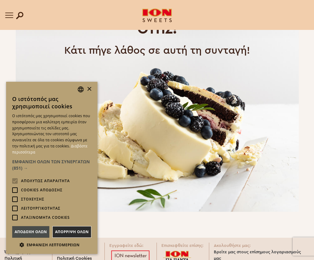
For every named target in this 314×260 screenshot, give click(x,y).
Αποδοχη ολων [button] (31, 231)
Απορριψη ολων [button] (72, 231)
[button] (51, 164)
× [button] (89, 89)
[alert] (51, 168)
